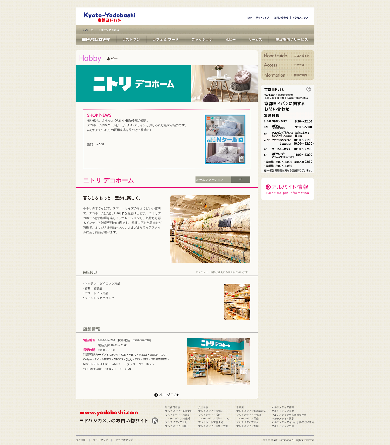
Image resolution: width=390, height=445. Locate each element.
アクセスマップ (124, 440)
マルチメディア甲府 (283, 426)
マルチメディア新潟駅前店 (251, 411)
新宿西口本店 (172, 407)
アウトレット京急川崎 (210, 422)
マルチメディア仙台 (247, 422)
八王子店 (203, 407)
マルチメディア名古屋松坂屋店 (289, 414)
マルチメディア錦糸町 (177, 418)
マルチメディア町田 (176, 426)
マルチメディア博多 (283, 418)
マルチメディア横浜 (209, 414)
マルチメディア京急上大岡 (213, 426)
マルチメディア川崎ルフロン (214, 418)
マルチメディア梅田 (283, 407)
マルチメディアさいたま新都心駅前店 (293, 422)
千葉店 (240, 407)
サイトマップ (100, 440)
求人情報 (81, 440)
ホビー (94, 30)
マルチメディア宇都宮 (248, 414)
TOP (85, 29)
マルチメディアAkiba (177, 414)
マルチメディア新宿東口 (179, 411)
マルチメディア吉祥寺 (210, 411)
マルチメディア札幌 (247, 426)
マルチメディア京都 (283, 411)
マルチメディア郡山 (247, 418)
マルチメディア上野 (176, 422)
